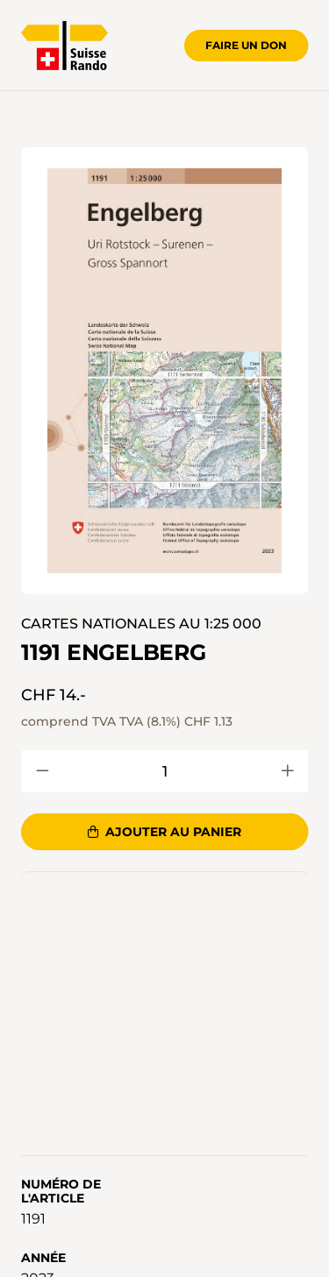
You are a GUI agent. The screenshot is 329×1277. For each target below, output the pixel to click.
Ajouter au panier (164, 832)
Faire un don (246, 45)
